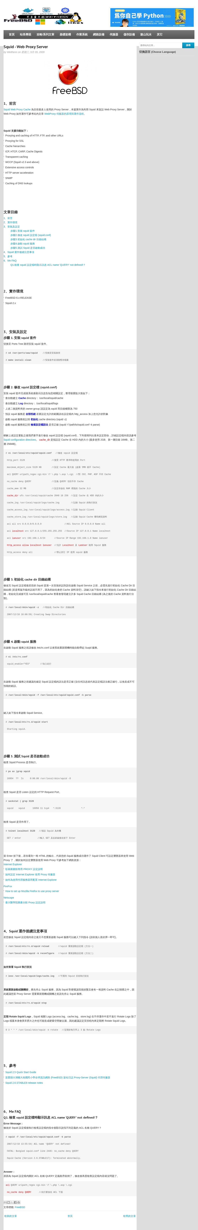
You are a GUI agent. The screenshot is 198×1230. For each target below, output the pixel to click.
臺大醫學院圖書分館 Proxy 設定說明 (25, 902)
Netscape (9, 897)
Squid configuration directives (20, 439)
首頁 (12, 34)
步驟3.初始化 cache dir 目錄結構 (28, 239)
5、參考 (8, 256)
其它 (160, 34)
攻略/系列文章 (45, 34)
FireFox (8, 886)
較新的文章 (10, 1216)
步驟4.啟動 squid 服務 (22, 243)
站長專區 (25, 34)
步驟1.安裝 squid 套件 (22, 230)
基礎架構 (65, 34)
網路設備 (98, 34)
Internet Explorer (13, 864)
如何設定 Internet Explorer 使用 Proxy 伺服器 (30, 874)
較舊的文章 (129, 1216)
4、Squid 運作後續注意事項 (19, 252)
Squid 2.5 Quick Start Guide (20, 1072)
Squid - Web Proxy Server (26, 46)
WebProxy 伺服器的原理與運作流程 (64, 113)
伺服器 (114, 34)
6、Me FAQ (10, 260)
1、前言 (8, 218)
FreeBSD (20, 1207)
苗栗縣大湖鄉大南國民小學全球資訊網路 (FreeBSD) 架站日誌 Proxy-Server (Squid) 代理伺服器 (57, 1077)
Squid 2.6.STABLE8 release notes (24, 1082)
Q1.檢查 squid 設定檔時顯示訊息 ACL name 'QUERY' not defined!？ (48, 264)
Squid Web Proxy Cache (17, 109)
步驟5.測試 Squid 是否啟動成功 (27, 247)
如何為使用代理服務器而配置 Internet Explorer (31, 879)
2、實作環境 (10, 222)
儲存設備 (129, 34)
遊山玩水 (146, 34)
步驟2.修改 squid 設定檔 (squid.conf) (30, 235)
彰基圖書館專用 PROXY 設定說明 (24, 869)
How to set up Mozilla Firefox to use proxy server (32, 891)
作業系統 (82, 34)
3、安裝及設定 (12, 226)
